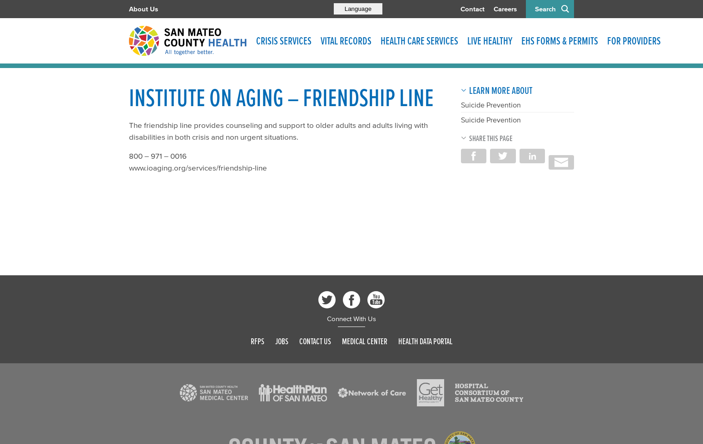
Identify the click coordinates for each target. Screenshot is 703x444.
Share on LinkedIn (532, 156)
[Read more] (214, 392)
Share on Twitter (502, 156)
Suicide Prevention (491, 105)
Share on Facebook (473, 156)
